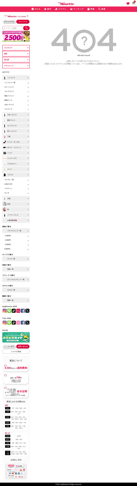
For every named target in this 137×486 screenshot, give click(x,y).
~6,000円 (7, 244)
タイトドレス (9, 87)
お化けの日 (8, 184)
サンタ (6, 193)
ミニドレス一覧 (9, 82)
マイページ (23, 22)
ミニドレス (9, 78)
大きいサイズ (9, 105)
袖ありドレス (9, 96)
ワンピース (8, 109)
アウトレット (9, 66)
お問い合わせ (23, 346)
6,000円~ (7, 249)
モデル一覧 (11, 290)
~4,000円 (7, 240)
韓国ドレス (8, 100)
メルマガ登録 (16, 351)
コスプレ (8, 175)
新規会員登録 (9, 22)
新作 (5, 54)
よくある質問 (9, 346)
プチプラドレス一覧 (14, 231)
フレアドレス (9, 91)
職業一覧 (10, 300)
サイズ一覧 (11, 259)
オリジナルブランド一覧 (15, 279)
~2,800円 (7, 236)
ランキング (8, 48)
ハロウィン (8, 188)
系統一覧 (10, 269)
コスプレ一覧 (9, 180)
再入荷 (6, 60)
